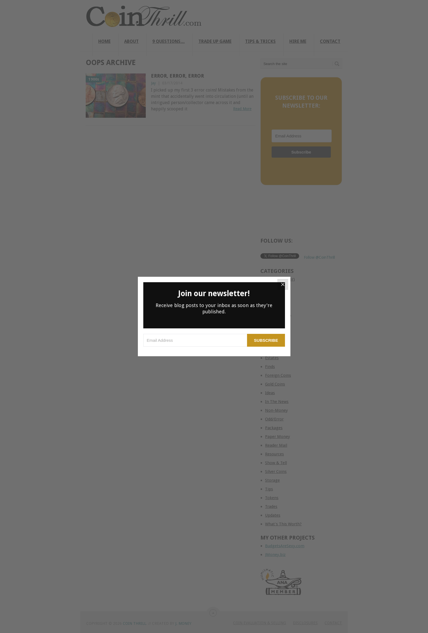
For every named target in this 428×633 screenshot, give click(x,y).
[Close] (282, 284)
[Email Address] (195, 340)
